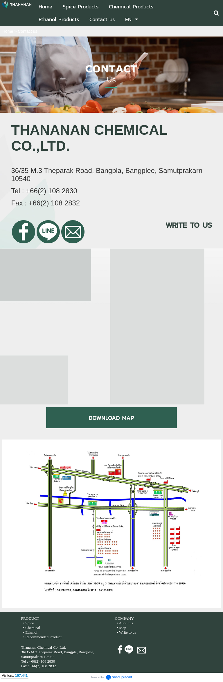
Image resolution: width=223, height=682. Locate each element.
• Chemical (31, 628)
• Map (121, 628)
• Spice (28, 623)
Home (7, 31)
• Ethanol (29, 632)
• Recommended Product (42, 637)
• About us (125, 623)
